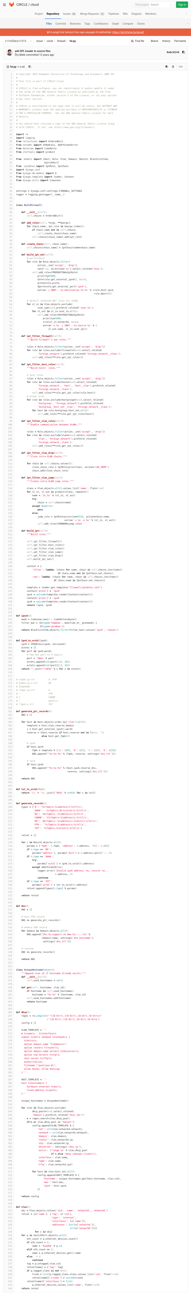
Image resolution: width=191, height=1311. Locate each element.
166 (8, 658)
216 (8, 835)
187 (8, 732)
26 (8, 162)
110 (8, 460)
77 (8, 343)
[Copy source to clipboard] (167, 67)
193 (8, 754)
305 (8, 1150)
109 (8, 456)
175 (8, 690)
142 (8, 573)
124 (8, 509)
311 (8, 1171)
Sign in (182, 4)
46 (8, 233)
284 (8, 1076)
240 (8, 920)
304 (8, 1147)
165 (8, 654)
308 (8, 1161)
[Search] (162, 4)
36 (8, 198)
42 (8, 219)
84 (8, 368)
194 (8, 757)
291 (8, 1101)
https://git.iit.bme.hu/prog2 (128, 32)
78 (8, 346)
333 (8, 1249)
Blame (154, 41)
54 (8, 261)
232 (8, 892)
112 (8, 467)
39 (8, 208)
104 (8, 438)
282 (8, 1069)
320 (8, 1203)
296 (8, 1118)
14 (8, 120)
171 (8, 676)
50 (8, 247)
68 (8, 311)
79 (8, 350)
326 (8, 1224)
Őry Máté (20, 54)
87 (8, 378)
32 (8, 184)
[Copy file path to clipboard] (30, 67)
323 (8, 1214)
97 (8, 414)
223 (8, 860)
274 (8, 1040)
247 (8, 945)
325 (8, 1221)
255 (8, 973)
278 (8, 1054)
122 (8, 502)
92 (8, 396)
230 (8, 885)
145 (8, 584)
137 (8, 555)
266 (8, 1012)
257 (8, 980)
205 (8, 796)
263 (8, 1001)
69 (8, 315)
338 (8, 1267)
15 (8, 123)
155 (8, 619)
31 (8, 180)
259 (8, 987)
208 (8, 807)
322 (8, 1210)
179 (8, 704)
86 (8, 375)
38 (8, 205)
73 (8, 329)
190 (8, 743)
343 (8, 1285)
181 (8, 711)
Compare (128, 23)
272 (8, 1033)
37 (8, 201)
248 (8, 948)
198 (8, 771)
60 (8, 283)
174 (8, 686)
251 (8, 959)
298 (8, 1125)
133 (8, 541)
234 (8, 899)
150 (8, 601)
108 (8, 453)
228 (8, 877)
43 (8, 223)
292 (8, 1104)
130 (8, 531)
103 (8, 435)
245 (8, 938)
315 (8, 1185)
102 (8, 431)
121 (8, 499)
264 (8, 1005)
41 (8, 215)
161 (8, 640)
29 (8, 173)
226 (8, 870)
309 (8, 1164)
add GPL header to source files (33, 51)
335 (8, 1256)
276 (8, 1047)
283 (8, 1072)
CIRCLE (21, 5)
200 (8, 778)
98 (8, 417)
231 (8, 888)
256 (8, 977)
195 (8, 761)
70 (8, 318)
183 (8, 718)
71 (8, 322)
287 (8, 1086)
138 (8, 559)
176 (8, 693)
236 (8, 906)
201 (8, 782)
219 (8, 846)
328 (8, 1232)
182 (8, 715)
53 (8, 258)
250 (8, 955)
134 (8, 545)
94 (8, 403)
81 (8, 357)
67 (8, 308)
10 (8, 106)
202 (8, 785)
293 (8, 1108)
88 (8, 382)
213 (8, 824)
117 (8, 485)
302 (8, 1139)
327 (8, 1228)
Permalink (180, 41)
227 (8, 874)
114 (8, 474)
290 (8, 1097)
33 (8, 187)
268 (8, 1019)
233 (8, 895)
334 (8, 1253)
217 (8, 839)
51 (8, 251)
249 (8, 952)
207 (8, 803)
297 (8, 1122)
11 (8, 109)
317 (8, 1193)
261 (8, 994)
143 (8, 577)
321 (8, 1207)
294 (8, 1111)
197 (8, 768)
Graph (115, 23)
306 (8, 1154)
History (166, 41)
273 (8, 1037)
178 (8, 700)
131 (8, 534)
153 (8, 612)
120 (8, 495)
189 (8, 739)
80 (8, 354)
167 (8, 662)
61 (8, 286)
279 (8, 1058)
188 (8, 736)
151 (8, 605)
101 (8, 428)
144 (8, 580)
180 (8, 708)
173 (8, 683)
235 (8, 902)
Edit (181, 66)
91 (8, 392)
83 (8, 364)
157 (8, 626)
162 (8, 644)
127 (8, 520)
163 (8, 647)
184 (8, 722)
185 (8, 725)
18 (8, 134)
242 (8, 927)
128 (8, 523)
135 (8, 548)
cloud (35, 5)
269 (8, 1023)
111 (8, 463)
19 (8, 138)
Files (49, 23)
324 (8, 1217)
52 (8, 254)
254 (8, 970)
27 (8, 166)
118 (8, 488)
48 (8, 240)
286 (8, 1083)
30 (8, 177)
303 (8, 1143)
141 (8, 569)
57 (8, 272)
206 (8, 800)
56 (8, 269)
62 (8, 290)
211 (8, 817)
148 (8, 594)
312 (8, 1175)
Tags (87, 23)
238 (8, 913)
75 (8, 336)
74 (8, 332)
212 (8, 821)
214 (8, 828)
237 (8, 909)
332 (8, 1246)
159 (8, 633)
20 (8, 141)
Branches (75, 23)
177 (8, 697)
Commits (61, 23)
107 (8, 449)
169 (8, 669)
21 (8, 145)
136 (8, 552)
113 (8, 470)
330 (8, 1239)
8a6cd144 (173, 52)
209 (8, 810)
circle (50, 41)
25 (8, 159)
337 (8, 1263)
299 (8, 1129)
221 (8, 853)
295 (8, 1115)
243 (8, 931)
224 (8, 863)
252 (8, 962)
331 (8, 1242)
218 (8, 842)
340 (8, 1274)
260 (8, 991)
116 (8, 481)
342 (8, 1281)
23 (8, 152)
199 (8, 775)
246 (8, 941)
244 (8, 934)
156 (8, 623)
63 (8, 293)
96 (8, 410)
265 (8, 1008)
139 (8, 562)
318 (8, 1196)
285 (8, 1079)
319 (8, 1200)
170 (8, 672)
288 (8, 1090)
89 (8, 385)
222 (8, 856)
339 (8, 1270)
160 (8, 637)
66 (8, 304)
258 (8, 984)
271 (8, 1030)
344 (8, 1288)
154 (8, 616)
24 (8, 155)
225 (8, 867)
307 (8, 1157)
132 (8, 538)
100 (8, 424)
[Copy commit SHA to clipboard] (183, 52)
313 (8, 1178)
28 (8, 169)
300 (8, 1132)
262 (8, 998)
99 (8, 421)
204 (8, 793)
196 (8, 764)
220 (8, 849)
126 (8, 516)
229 (8, 881)
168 (8, 665)
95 (8, 407)
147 (8, 591)
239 (8, 916)
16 (8, 127)
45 (8, 230)
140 (8, 566)
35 (8, 194)
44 (8, 226)
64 (8, 297)
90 (8, 389)
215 (8, 831)
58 (8, 276)
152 (8, 608)
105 (8, 442)
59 (8, 279)
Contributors (101, 23)
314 (8, 1182)
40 (8, 212)
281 (8, 1065)
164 (8, 651)
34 (8, 191)
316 (8, 1189)
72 (8, 325)
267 (8, 1016)
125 (8, 513)
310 (8, 1168)
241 (8, 924)
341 (8, 1278)
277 (8, 1051)
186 (8, 729)
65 (8, 300)
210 (8, 814)
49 (8, 244)
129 (8, 527)
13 (8, 116)
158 (8, 630)
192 (8, 750)
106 (8, 446)
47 (8, 237)
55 (8, 265)
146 (8, 587)
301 (8, 1136)
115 (8, 477)
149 (8, 598)
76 (8, 339)
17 (8, 130)
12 (8, 113)
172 (8, 679)
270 (8, 1026)
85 (8, 371)
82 (8, 361)
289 (8, 1093)
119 (8, 492)
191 (8, 746)
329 (8, 1235)
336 (8, 1260)
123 (8, 506)
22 (8, 148)
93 (8, 400)
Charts (141, 23)
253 (8, 966)
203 (8, 789)
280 (8, 1062)
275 (8, 1044)
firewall (61, 41)
